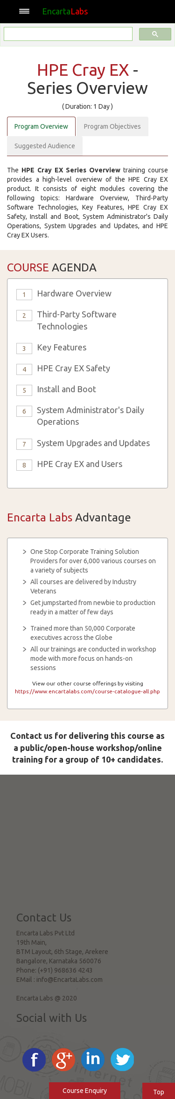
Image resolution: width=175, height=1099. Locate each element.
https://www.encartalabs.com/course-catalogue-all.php (87, 691)
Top (158, 1092)
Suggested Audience (44, 146)
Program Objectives (112, 126)
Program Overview (41, 126)
